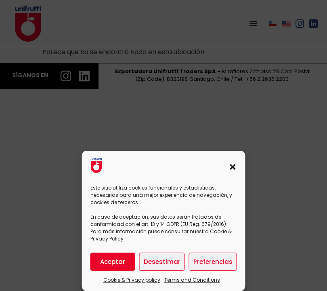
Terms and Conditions (192, 279)
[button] (233, 167)
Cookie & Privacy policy (131, 279)
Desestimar (162, 261)
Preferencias (213, 261)
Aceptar (112, 261)
